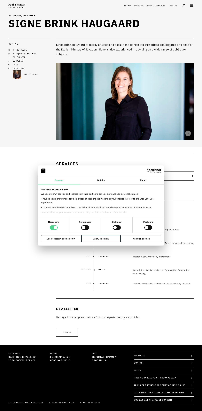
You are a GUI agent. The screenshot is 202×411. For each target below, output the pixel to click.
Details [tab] (101, 180)
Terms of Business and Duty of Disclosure (159, 385)
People (127, 6)
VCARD (16, 65)
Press (137, 370)
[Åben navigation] (192, 6)
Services (138, 6)
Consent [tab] (58, 180)
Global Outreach (155, 6)
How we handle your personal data (155, 378)
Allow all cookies (141, 239)
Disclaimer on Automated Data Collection (159, 393)
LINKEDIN (18, 61)
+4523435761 (20, 50)
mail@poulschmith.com (63, 402)
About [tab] (143, 180)
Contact (139, 363)
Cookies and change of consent (153, 400)
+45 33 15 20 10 (91, 402)
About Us (139, 356)
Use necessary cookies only (61, 239)
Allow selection (101, 239)
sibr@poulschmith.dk (25, 54)
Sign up (67, 332)
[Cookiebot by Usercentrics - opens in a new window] (148, 171)
